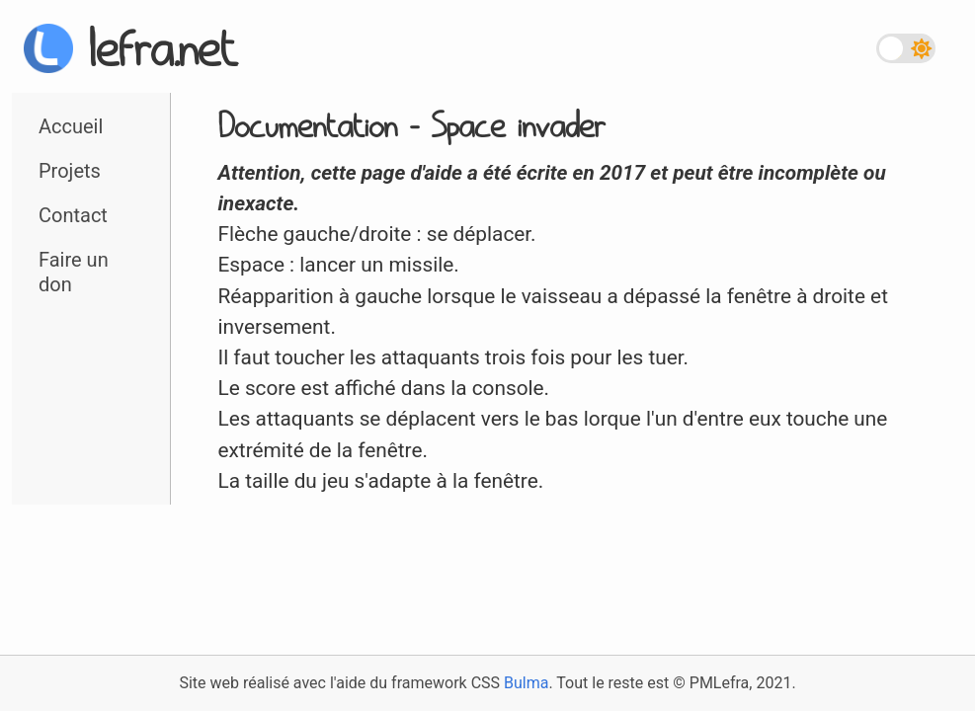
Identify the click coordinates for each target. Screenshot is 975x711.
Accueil (71, 126)
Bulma (526, 682)
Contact (73, 215)
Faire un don (74, 272)
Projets (70, 171)
